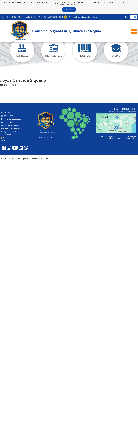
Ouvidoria (6, 135)
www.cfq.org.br (45, 137)
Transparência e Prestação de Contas (14, 139)
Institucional (7, 116)
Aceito (69, 9)
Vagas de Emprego (10, 131)
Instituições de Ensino (11, 125)
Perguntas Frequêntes (11, 119)
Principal (5, 113)
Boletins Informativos (11, 128)
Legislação (7, 122)
